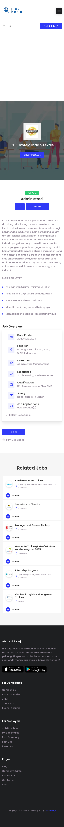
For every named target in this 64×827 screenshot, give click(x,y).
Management (41, 364)
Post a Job (51, 26)
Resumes (7, 746)
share (13, 432)
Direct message (32, 154)
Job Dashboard (11, 728)
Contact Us (8, 775)
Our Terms (8, 780)
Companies (9, 690)
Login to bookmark (20, 206)
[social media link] (32, 817)
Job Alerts (8, 703)
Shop (5, 784)
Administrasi (24, 364)
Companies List (11, 694)
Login (37, 206)
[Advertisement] (32, 67)
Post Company (10, 737)
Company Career (12, 771)
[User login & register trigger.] (9, 26)
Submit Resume (11, 708)
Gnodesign (50, 810)
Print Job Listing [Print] (13, 440)
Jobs (5, 699)
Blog (4, 766)
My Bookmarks (10, 732)
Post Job (7, 741)
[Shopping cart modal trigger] (3, 26)
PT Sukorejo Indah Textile (32, 145)
